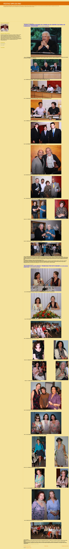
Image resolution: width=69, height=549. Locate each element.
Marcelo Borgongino (3, 43)
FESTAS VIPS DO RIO (12, 4)
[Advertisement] (34, 14)
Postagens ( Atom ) (28, 547)
